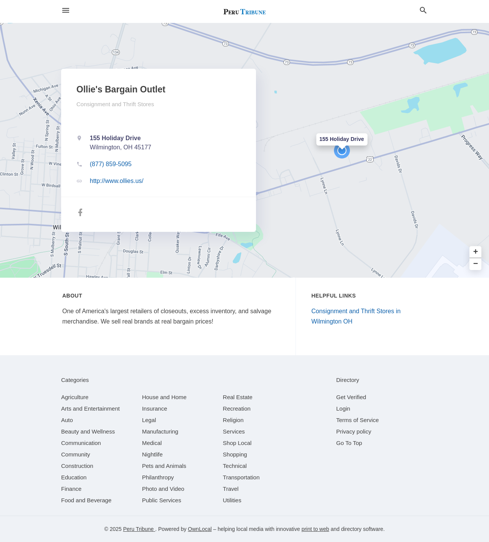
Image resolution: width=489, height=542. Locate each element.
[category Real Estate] (238, 397)
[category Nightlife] (152, 454)
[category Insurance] (154, 408)
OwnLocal (200, 529)
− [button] (475, 264)
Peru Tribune (139, 529)
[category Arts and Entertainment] (90, 408)
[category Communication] (81, 443)
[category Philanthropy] (158, 477)
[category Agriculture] (75, 397)
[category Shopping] (235, 454)
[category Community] (75, 454)
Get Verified (351, 397)
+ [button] (475, 252)
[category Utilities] (232, 500)
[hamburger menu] (65, 10)
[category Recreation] (237, 408)
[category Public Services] (161, 500)
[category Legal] (149, 420)
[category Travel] (230, 488)
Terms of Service (357, 420)
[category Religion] (233, 420)
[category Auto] (67, 420)
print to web (315, 529)
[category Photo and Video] (163, 488)
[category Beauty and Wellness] (88, 431)
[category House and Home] (164, 397)
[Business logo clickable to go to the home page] (244, 11)
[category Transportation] (241, 477)
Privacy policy (353, 431)
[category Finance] (71, 488)
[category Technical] (235, 466)
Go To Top (349, 443)
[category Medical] (152, 443)
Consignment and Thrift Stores (115, 104)
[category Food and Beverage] (86, 500)
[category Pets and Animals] (164, 466)
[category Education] (74, 477)
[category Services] (234, 431)
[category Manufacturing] (160, 431)
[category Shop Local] (237, 443)
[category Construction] (77, 466)
